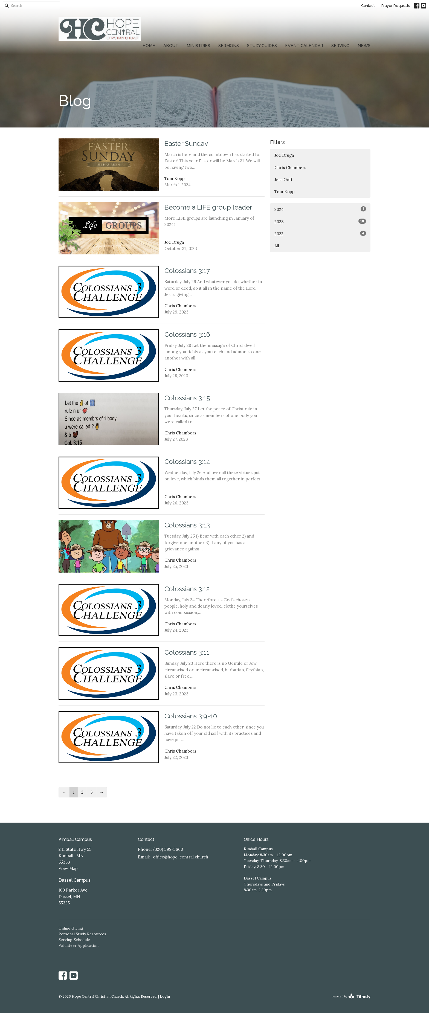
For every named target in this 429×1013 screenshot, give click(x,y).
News (364, 45)
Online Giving (71, 928)
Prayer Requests (395, 6)
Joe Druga (284, 155)
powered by (351, 996)
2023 (320, 221)
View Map (68, 868)
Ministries (198, 45)
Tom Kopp (284, 191)
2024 (320, 209)
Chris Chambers (290, 167)
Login (165, 996)
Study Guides (262, 45)
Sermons (228, 45)
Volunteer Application (78, 945)
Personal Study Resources (82, 933)
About (170, 45)
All (276, 245)
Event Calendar (304, 45)
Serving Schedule (74, 939)
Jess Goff (283, 179)
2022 (320, 233)
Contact (368, 6)
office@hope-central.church (180, 857)
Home (149, 45)
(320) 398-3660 (168, 849)
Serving (340, 45)
